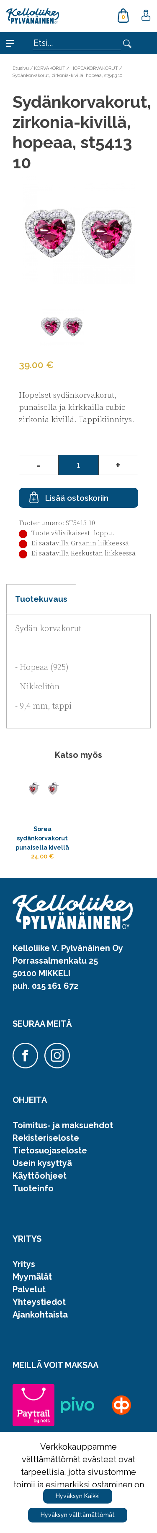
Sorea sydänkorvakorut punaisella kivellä (42, 837)
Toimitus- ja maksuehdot (63, 1125)
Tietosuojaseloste (50, 1150)
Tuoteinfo (33, 1188)
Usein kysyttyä (42, 1163)
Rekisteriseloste (46, 1138)
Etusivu (21, 68)
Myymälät (32, 1277)
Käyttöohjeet (40, 1176)
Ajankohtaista (40, 1315)
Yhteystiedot (39, 1302)
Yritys (24, 1264)
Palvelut (29, 1289)
